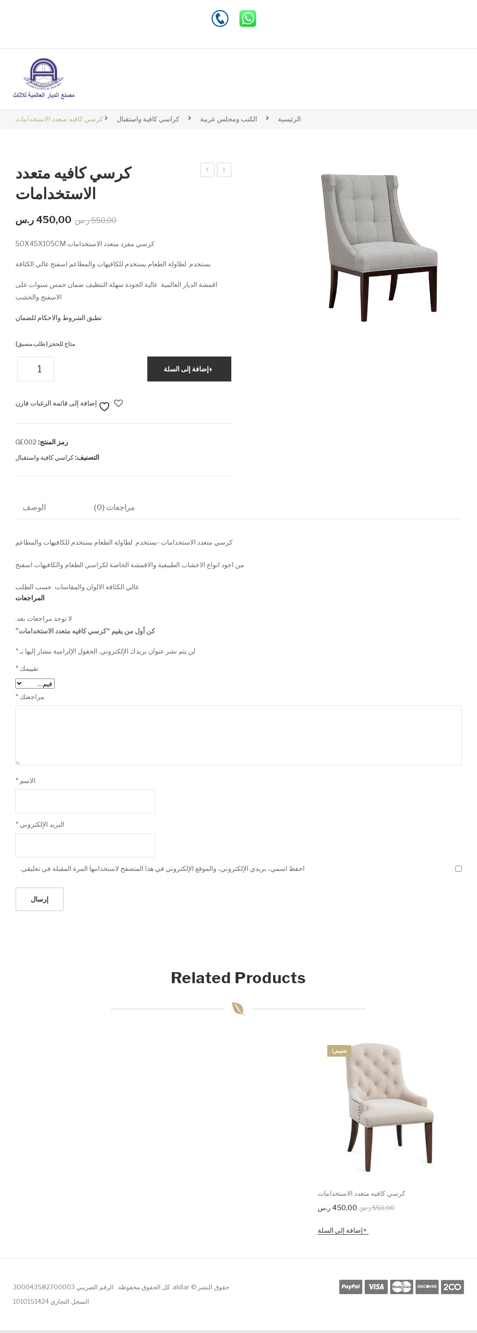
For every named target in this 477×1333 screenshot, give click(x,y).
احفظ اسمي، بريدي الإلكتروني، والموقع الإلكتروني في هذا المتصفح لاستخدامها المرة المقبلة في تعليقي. (162, 871)
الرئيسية (289, 119)
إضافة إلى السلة (186, 369)
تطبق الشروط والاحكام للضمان (58, 317)
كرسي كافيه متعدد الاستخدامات (207, 171)
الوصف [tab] (34, 507)
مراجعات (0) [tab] (114, 507)
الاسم (25, 783)
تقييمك (26, 671)
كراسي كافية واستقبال (148, 119)
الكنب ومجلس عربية (228, 119)
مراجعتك (30, 699)
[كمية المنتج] (36, 369)
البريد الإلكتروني (39, 827)
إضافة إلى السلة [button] (340, 1233)
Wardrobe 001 (224, 171)
